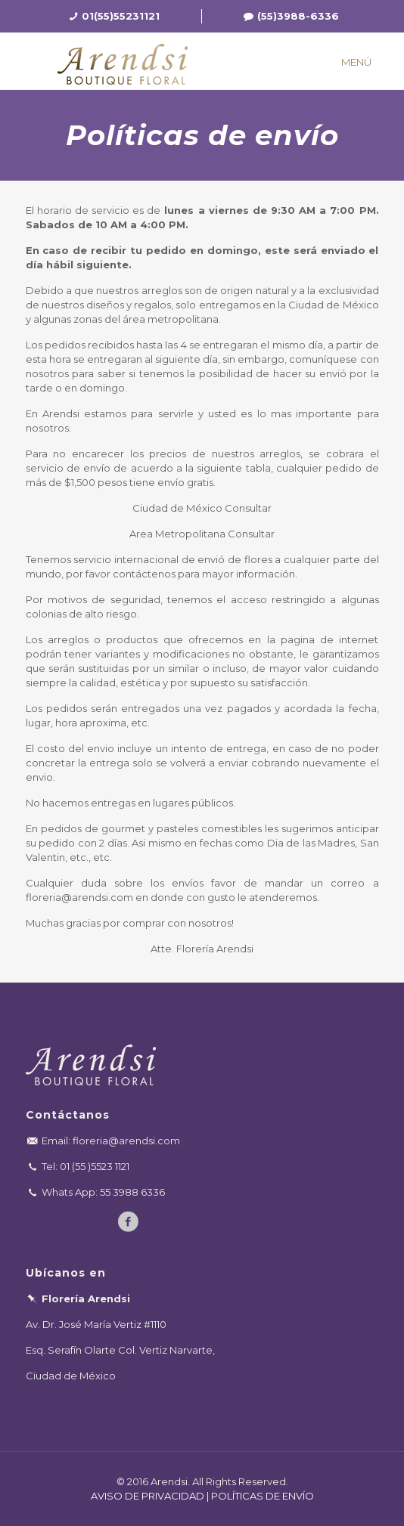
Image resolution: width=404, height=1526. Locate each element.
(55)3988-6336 (298, 16)
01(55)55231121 (121, 16)
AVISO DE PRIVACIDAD (147, 1496)
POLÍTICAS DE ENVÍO (262, 1496)
